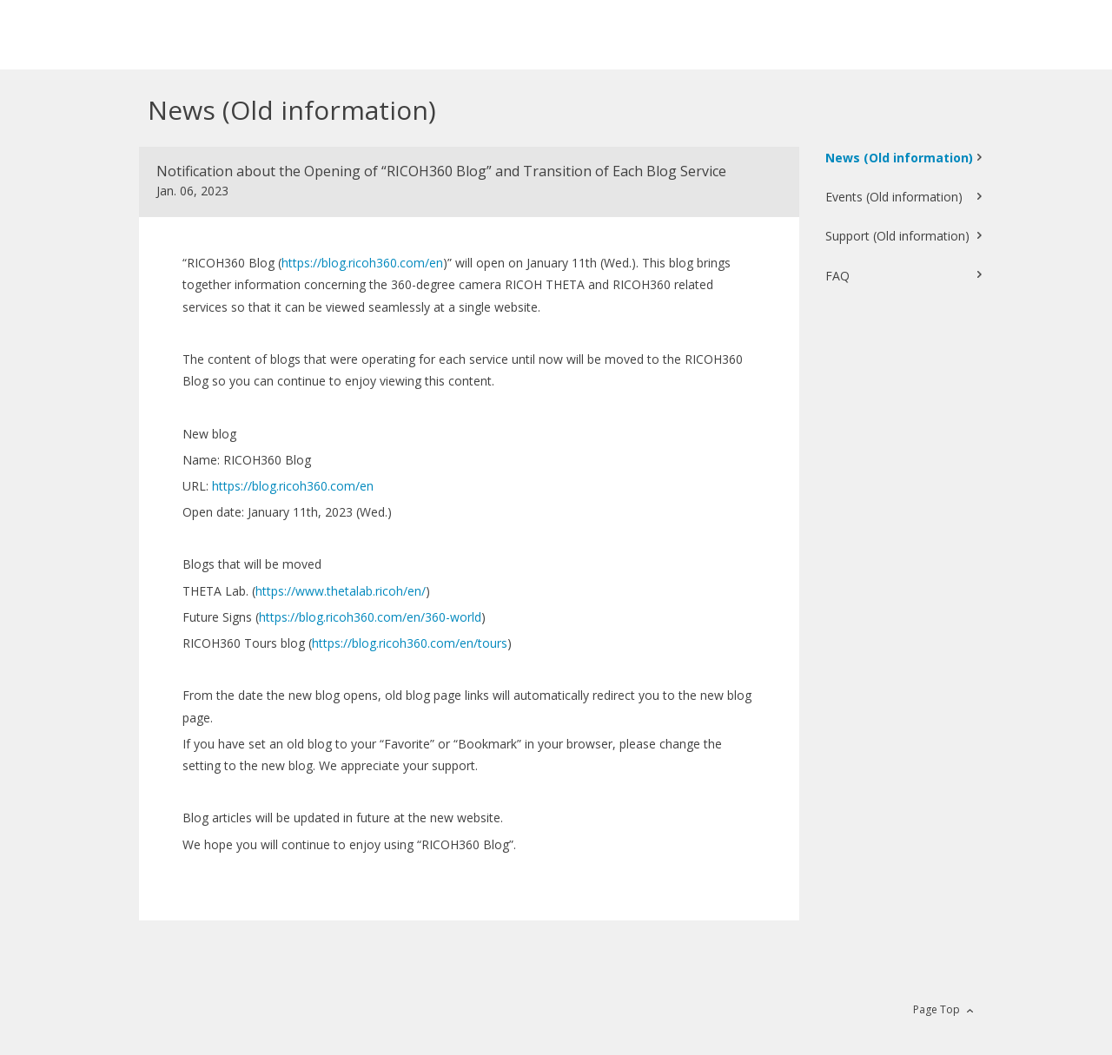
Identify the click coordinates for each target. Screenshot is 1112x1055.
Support (897, 236)
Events (894, 197)
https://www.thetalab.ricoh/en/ (340, 591)
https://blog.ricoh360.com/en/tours (409, 643)
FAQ (837, 275)
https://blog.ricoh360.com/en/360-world (370, 617)
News (899, 157)
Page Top (936, 1009)
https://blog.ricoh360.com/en (362, 262)
